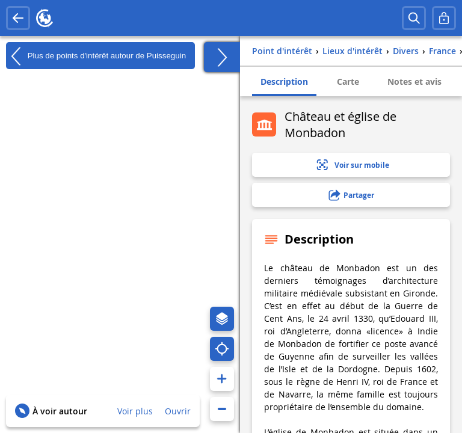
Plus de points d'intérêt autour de (96, 56)
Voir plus (135, 411)
